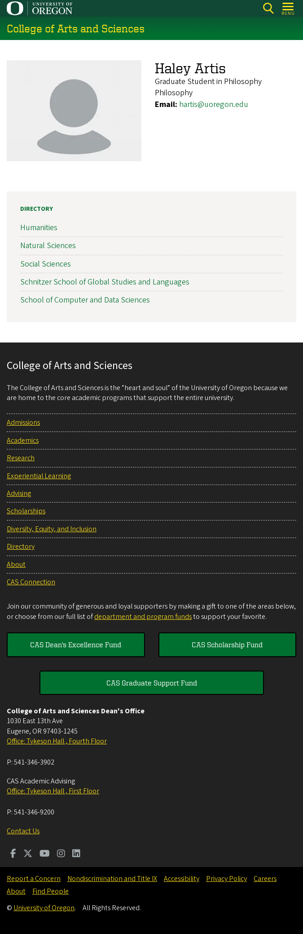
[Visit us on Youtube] (44, 854)
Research (21, 458)
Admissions (23, 422)
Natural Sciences (48, 246)
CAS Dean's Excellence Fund (75, 644)
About (16, 564)
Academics (23, 440)
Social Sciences (45, 264)
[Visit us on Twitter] (28, 854)
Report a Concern (34, 879)
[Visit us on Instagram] (61, 854)
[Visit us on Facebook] (13, 854)
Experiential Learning (39, 476)
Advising (19, 493)
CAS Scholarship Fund (227, 644)
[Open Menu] (288, 8)
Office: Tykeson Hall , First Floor (53, 791)
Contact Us (23, 831)
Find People (50, 891)
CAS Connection (31, 582)
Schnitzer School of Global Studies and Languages (104, 282)
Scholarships (26, 511)
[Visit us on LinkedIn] (76, 854)
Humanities (38, 227)
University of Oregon (44, 908)
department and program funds (143, 617)
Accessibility (181, 879)
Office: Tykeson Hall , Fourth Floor (57, 741)
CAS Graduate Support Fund (151, 683)
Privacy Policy (226, 879)
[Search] (268, 8)
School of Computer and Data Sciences (85, 300)
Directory (36, 209)
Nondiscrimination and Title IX (112, 879)
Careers (265, 879)
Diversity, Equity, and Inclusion (52, 529)
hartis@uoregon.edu (213, 104)
